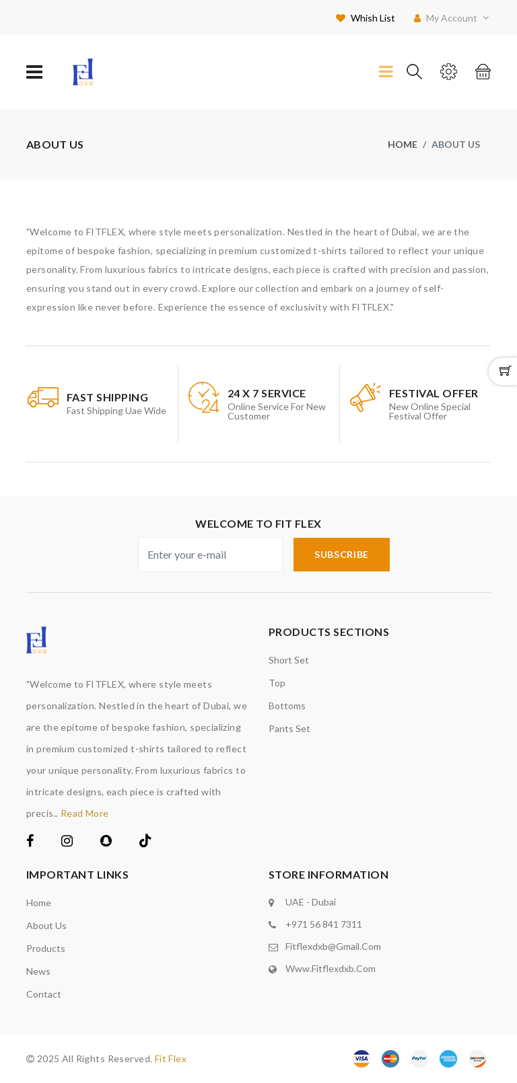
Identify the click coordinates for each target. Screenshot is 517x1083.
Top (277, 682)
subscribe (341, 554)
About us (46, 925)
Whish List (365, 18)
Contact (43, 994)
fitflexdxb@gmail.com (333, 946)
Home (402, 144)
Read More (85, 813)
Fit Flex (170, 1058)
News (38, 971)
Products (45, 948)
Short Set (289, 660)
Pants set (289, 728)
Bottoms (287, 705)
